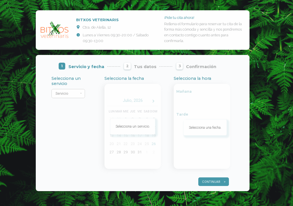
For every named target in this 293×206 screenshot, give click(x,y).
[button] (68, 93)
